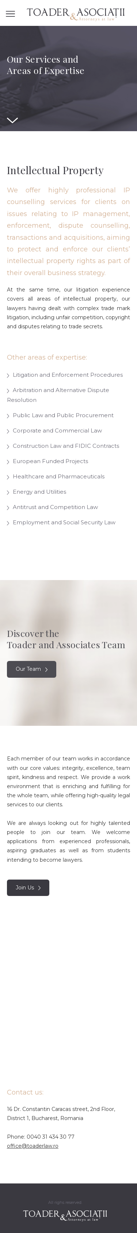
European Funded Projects (47, 461)
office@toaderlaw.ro (32, 1146)
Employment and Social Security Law (61, 522)
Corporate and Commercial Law (54, 430)
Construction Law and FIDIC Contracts (63, 445)
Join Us (28, 887)
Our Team (31, 669)
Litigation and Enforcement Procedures (65, 374)
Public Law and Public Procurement (60, 415)
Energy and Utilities (36, 491)
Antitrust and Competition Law (52, 507)
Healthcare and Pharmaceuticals (55, 476)
